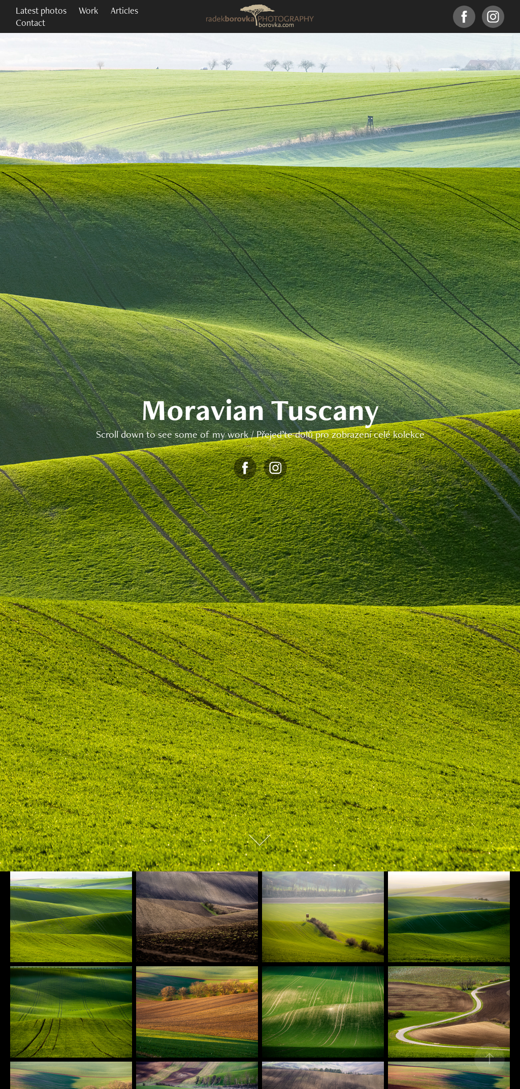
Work (88, 10)
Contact (30, 22)
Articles (124, 10)
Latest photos (41, 10)
